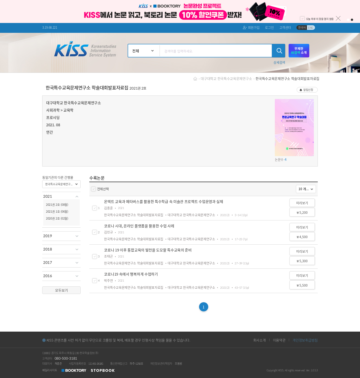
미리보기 (302, 202)
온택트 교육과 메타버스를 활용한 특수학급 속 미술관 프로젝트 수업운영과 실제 (163, 201)
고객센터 (285, 27)
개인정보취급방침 (305, 340)
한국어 (302, 27)
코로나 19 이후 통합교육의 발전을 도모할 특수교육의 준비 (147, 249)
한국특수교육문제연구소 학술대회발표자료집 (287, 78)
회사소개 (259, 340)
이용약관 (279, 340)
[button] (279, 62)
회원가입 (251, 27)
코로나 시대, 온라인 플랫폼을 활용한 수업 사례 (139, 225)
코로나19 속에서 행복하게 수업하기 (131, 273)
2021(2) (225, 215)
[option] (180, 11)
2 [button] (352, 20)
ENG (310, 27)
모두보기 (61, 290)
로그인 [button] (269, 27)
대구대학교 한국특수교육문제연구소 (226, 78)
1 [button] (348, 20)
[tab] (61, 196)
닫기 (338, 18)
